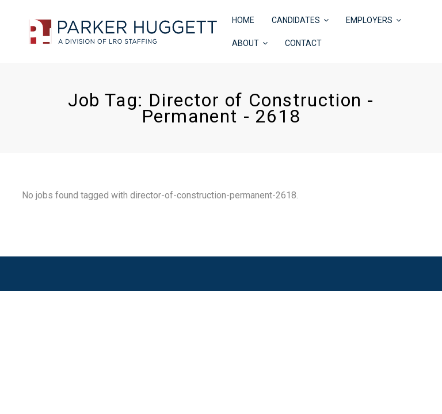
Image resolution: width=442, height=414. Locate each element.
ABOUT (245, 43)
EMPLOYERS (369, 20)
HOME (243, 20)
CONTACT (303, 43)
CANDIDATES (296, 20)
